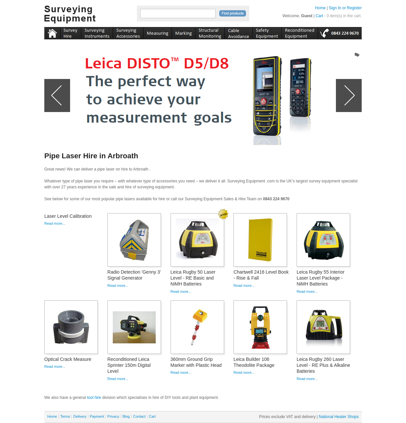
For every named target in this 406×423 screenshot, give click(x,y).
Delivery (80, 416)
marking (183, 32)
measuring (157, 32)
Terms (65, 416)
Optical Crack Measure (67, 359)
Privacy (113, 416)
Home (320, 8)
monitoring (209, 32)
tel (340, 32)
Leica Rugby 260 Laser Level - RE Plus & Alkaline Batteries (323, 365)
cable (238, 32)
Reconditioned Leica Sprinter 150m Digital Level (129, 365)
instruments (70, 32)
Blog (126, 416)
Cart (319, 16)
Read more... (54, 223)
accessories (128, 32)
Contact (139, 416)
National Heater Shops (339, 416)
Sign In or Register (345, 8)
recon (299, 32)
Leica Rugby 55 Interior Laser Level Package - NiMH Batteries (321, 278)
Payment (97, 416)
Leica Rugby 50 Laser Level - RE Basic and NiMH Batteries (193, 278)
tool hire (94, 397)
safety (266, 32)
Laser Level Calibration (68, 216)
